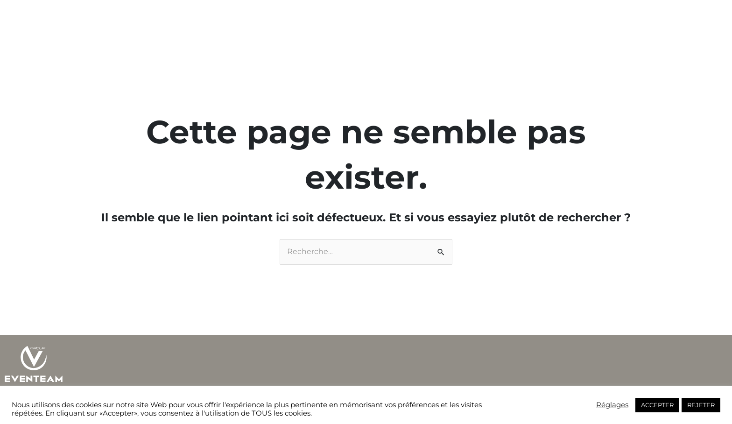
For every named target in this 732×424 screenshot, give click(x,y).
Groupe (268, 20)
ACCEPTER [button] (657, 405)
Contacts (441, 19)
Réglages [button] (612, 405)
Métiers (307, 20)
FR (475, 20)
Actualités (348, 19)
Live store (396, 19)
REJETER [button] (701, 405)
